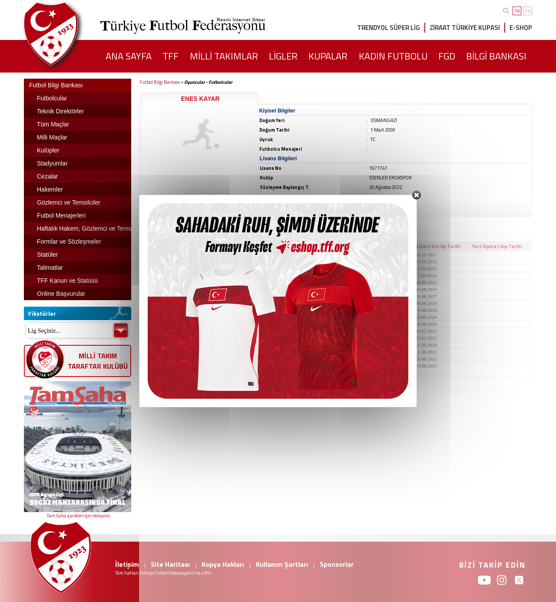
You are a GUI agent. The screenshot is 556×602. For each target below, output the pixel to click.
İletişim (127, 564)
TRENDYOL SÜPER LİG (388, 28)
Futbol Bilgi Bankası (160, 82)
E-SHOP (521, 28)
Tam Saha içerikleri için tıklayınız (77, 515)
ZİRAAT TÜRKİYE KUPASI (465, 28)
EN (528, 11)
